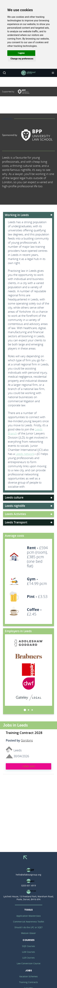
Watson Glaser (28, 933)
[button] (21, 53)
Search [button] (4, 73)
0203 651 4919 (28, 885)
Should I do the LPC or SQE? (28, 927)
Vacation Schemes (28, 976)
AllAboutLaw (28, 73)
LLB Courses (28, 957)
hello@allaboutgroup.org (28, 874)
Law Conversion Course (28, 963)
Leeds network (25, 454)
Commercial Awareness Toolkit (28, 921)
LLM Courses (28, 951)
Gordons (27, 740)
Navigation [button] (52, 73)
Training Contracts (28, 982)
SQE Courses (28, 946)
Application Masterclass (28, 915)
